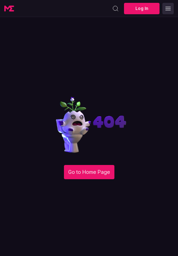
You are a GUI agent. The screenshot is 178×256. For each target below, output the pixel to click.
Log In (141, 8)
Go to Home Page (89, 172)
